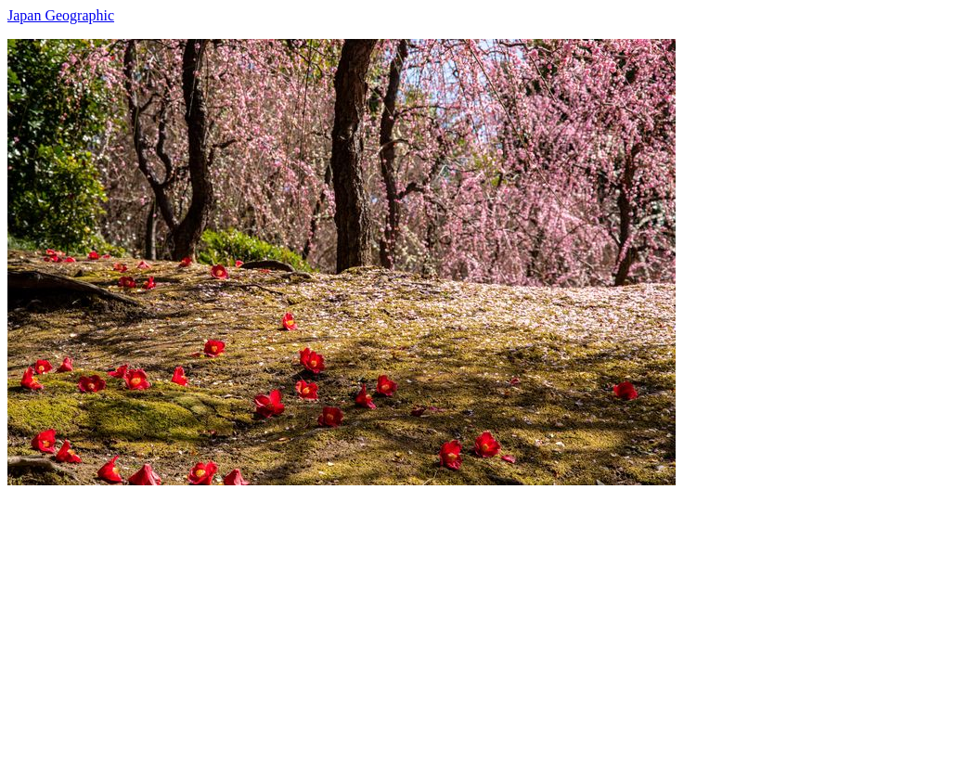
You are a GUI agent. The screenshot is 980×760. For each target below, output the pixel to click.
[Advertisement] (490, 615)
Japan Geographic (60, 15)
